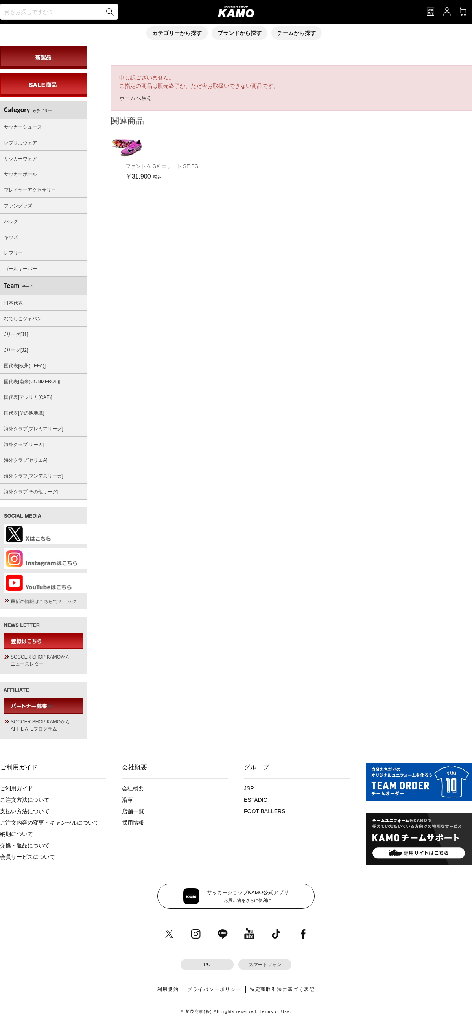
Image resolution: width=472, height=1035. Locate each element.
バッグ (11, 221)
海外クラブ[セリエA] (26, 460)
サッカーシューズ (23, 127)
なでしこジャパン (23, 318)
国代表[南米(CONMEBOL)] (32, 381)
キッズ (11, 237)
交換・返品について (25, 845)
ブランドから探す (240, 33)
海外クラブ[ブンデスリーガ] (33, 476)
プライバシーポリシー (214, 989)
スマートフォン (265, 964)
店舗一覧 (133, 811)
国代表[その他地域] (24, 413)
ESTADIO (255, 800)
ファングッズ (18, 205)
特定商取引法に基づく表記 (282, 989)
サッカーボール (20, 174)
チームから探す (296, 33)
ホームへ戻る (135, 98)
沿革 (127, 800)
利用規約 (168, 989)
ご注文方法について (25, 800)
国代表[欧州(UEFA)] (25, 366)
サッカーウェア (20, 158)
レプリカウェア (20, 143)
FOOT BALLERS (265, 811)
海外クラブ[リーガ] (24, 444)
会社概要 (133, 788)
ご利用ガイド (16, 788)
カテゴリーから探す (177, 33)
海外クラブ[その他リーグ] (31, 491)
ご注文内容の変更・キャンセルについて (49, 822)
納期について (16, 834)
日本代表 (13, 303)
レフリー (13, 253)
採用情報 (133, 822)
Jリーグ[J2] (16, 350)
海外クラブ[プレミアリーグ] (33, 429)
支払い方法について (25, 811)
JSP (249, 788)
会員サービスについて (27, 857)
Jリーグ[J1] (16, 334)
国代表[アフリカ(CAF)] (28, 397)
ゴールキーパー (20, 268)
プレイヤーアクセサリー (30, 190)
